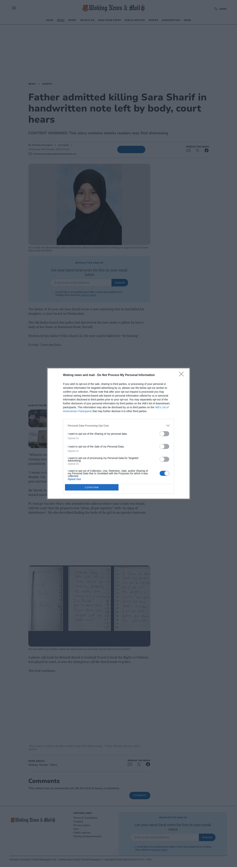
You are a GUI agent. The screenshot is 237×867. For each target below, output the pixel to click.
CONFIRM (92, 487)
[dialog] (118, 433)
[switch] (164, 433)
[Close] (182, 375)
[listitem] (118, 425)
